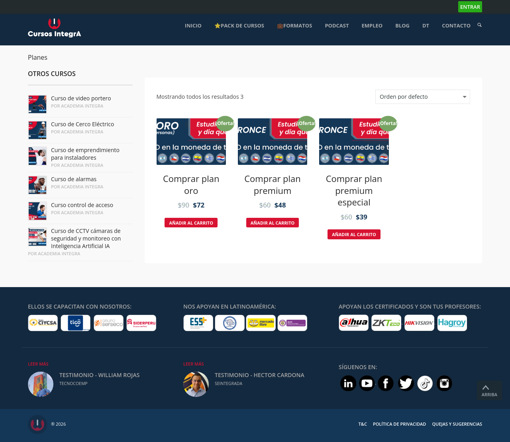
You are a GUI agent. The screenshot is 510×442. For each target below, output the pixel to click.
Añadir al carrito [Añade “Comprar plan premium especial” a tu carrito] (354, 234)
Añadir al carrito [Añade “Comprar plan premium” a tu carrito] (273, 223)
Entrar (470, 6)
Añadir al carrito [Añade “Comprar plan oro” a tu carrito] (191, 223)
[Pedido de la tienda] (422, 97)
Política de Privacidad (399, 424)
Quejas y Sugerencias (457, 424)
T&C (363, 424)
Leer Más (38, 364)
